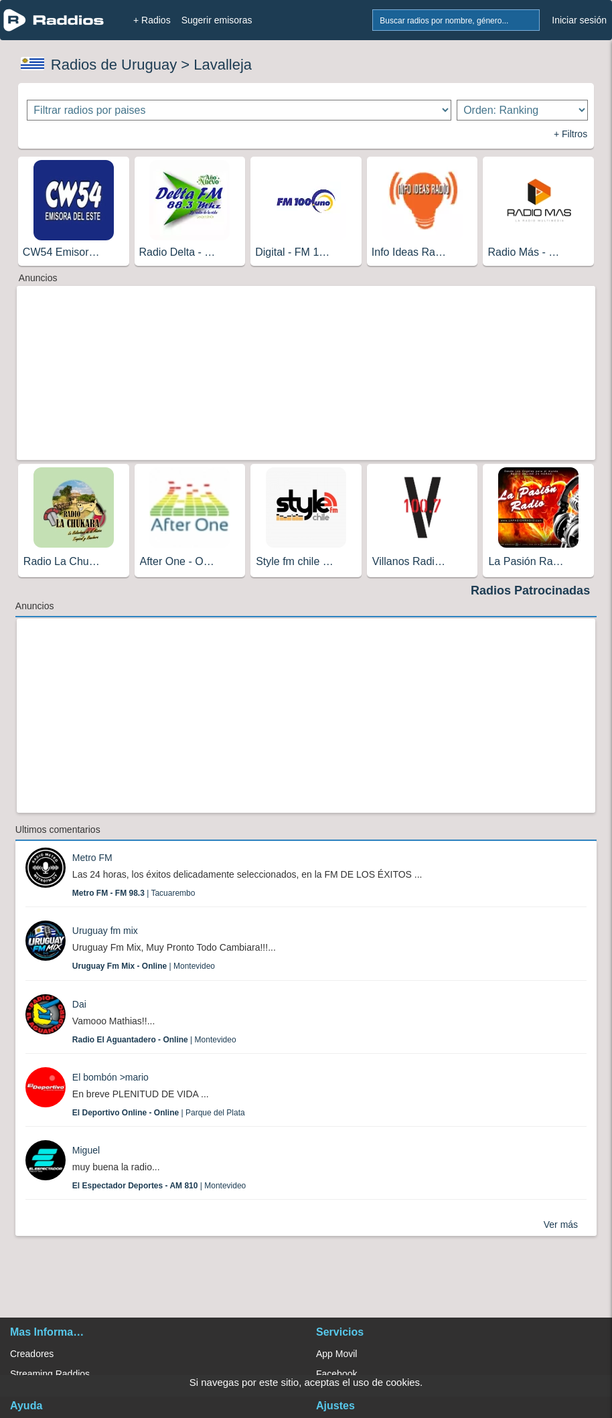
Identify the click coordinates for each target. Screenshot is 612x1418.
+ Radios (152, 20)
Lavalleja (223, 64)
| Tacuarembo (134, 893)
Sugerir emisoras (216, 20)
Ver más (561, 1224)
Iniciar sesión (579, 20)
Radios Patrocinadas (530, 590)
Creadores (32, 1353)
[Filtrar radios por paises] (239, 110)
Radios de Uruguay (114, 64)
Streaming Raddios (50, 1373)
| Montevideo (143, 966)
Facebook (336, 1373)
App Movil (336, 1353)
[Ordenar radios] (522, 110)
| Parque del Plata (158, 1112)
